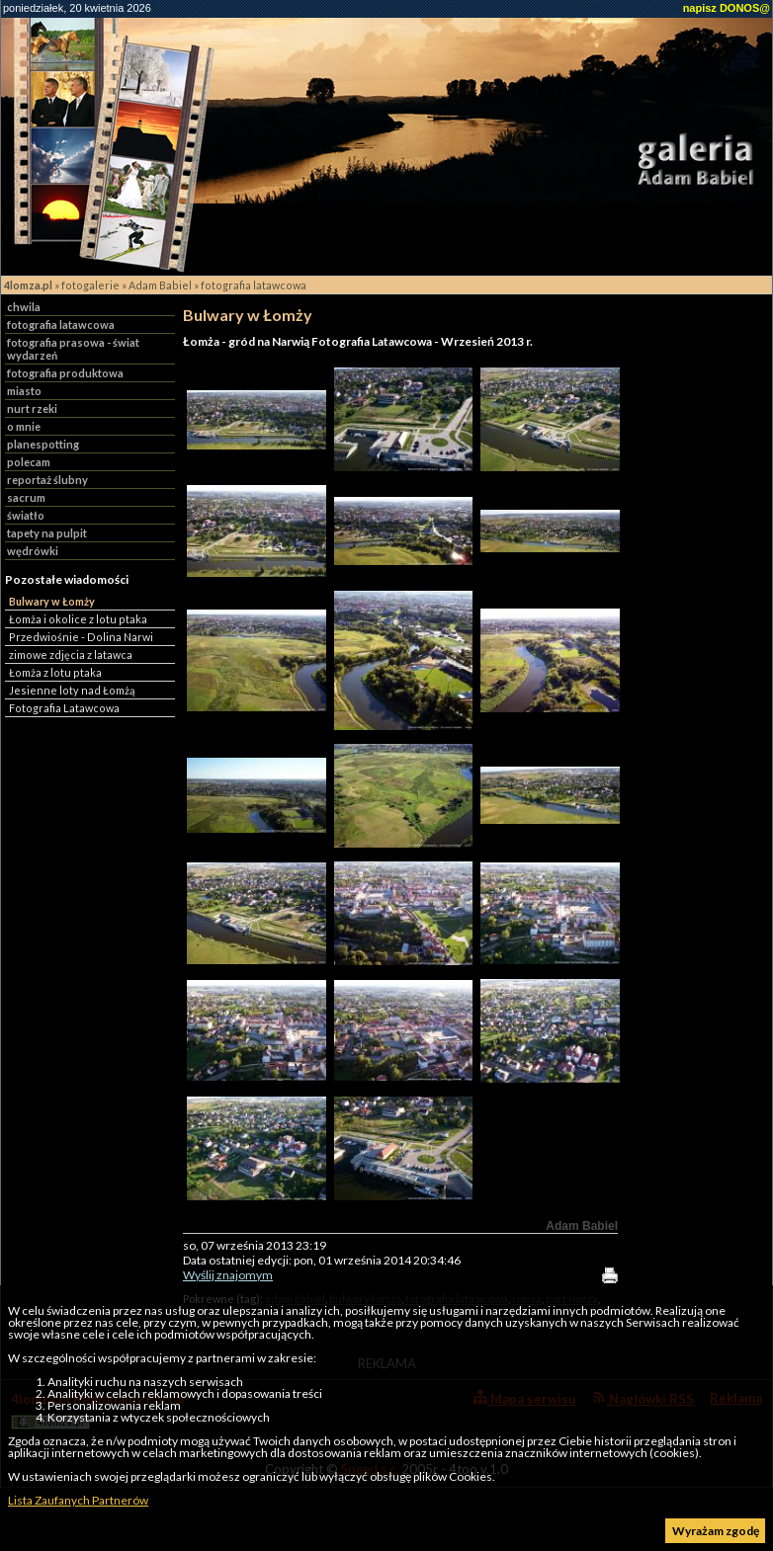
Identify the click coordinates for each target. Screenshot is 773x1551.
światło (25, 515)
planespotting (43, 444)
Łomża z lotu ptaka (55, 672)
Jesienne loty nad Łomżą (71, 690)
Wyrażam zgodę (715, 1530)
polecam (28, 461)
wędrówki (32, 550)
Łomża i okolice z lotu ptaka (78, 618)
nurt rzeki (32, 408)
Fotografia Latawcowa (64, 707)
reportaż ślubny (47, 479)
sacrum (26, 497)
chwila (24, 306)
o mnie (24, 426)
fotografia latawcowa (253, 285)
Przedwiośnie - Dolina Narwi (81, 636)
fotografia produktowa (65, 373)
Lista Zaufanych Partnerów (78, 1500)
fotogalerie (90, 285)
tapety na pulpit (47, 533)
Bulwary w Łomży (52, 601)
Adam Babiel (160, 285)
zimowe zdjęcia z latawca (70, 654)
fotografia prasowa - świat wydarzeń (73, 349)
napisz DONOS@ (726, 8)
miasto (24, 390)
